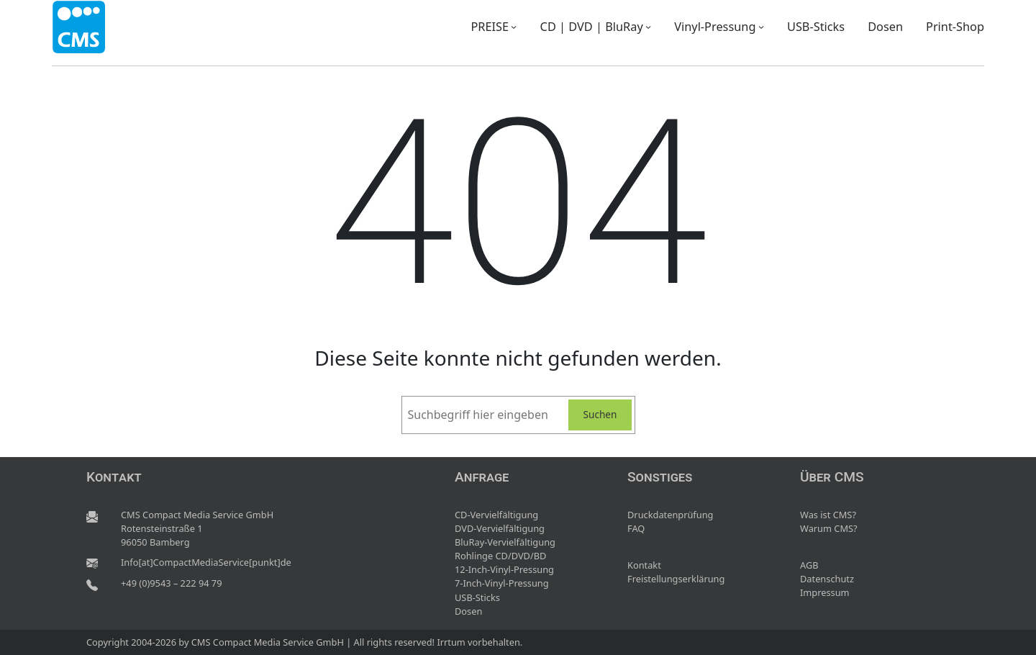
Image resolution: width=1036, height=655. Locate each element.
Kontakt (644, 565)
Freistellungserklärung (675, 578)
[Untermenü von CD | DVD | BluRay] (648, 27)
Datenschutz (827, 578)
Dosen (468, 611)
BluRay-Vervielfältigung (505, 542)
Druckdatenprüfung (670, 514)
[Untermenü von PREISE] (514, 27)
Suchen (600, 414)
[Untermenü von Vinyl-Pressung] (761, 27)
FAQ (636, 528)
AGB (809, 565)
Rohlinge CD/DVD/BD (500, 555)
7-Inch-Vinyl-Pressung (502, 583)
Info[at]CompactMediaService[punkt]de (206, 562)
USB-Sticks (477, 597)
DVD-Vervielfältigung (500, 528)
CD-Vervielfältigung (496, 514)
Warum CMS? (829, 528)
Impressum (825, 592)
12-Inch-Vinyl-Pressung (504, 569)
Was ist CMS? (828, 514)
